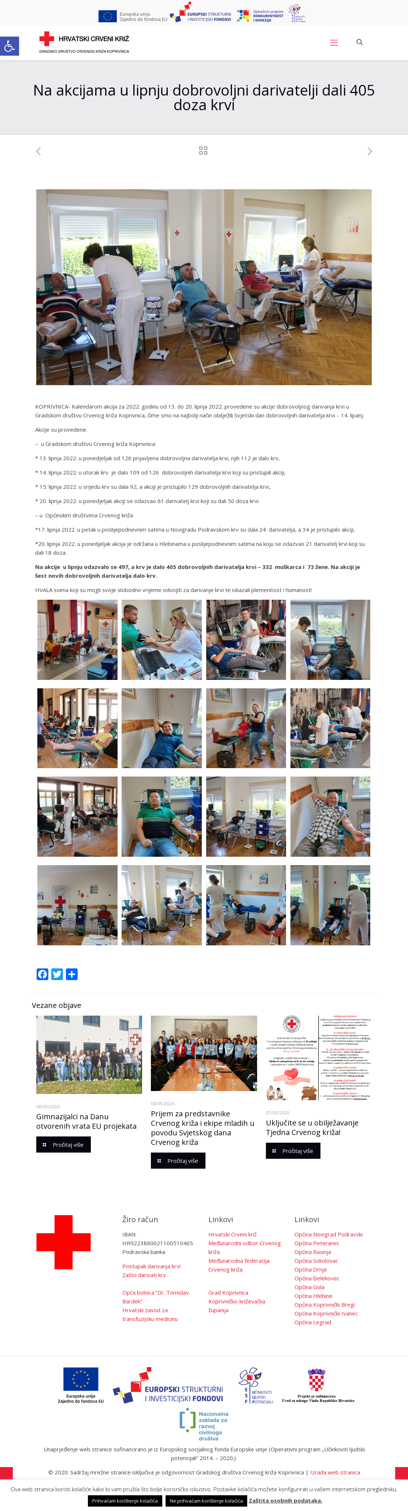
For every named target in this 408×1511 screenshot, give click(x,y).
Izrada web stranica (335, 1472)
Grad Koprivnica (228, 1292)
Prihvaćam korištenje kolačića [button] (125, 1500)
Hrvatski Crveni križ (232, 1234)
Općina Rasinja (312, 1251)
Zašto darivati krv (144, 1275)
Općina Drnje (310, 1269)
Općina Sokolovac (316, 1260)
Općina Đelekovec (317, 1278)
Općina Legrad (312, 1322)
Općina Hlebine (313, 1295)
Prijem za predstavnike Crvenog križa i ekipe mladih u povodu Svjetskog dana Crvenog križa (203, 1128)
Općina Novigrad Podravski (328, 1234)
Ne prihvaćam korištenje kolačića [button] (206, 1500)
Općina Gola (309, 1287)
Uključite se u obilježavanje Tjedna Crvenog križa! (312, 1127)
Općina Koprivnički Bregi (324, 1304)
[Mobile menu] (334, 42)
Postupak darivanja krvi (151, 1266)
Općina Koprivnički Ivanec (326, 1313)
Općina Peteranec (317, 1243)
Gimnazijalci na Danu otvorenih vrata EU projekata (86, 1121)
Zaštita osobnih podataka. (285, 1500)
